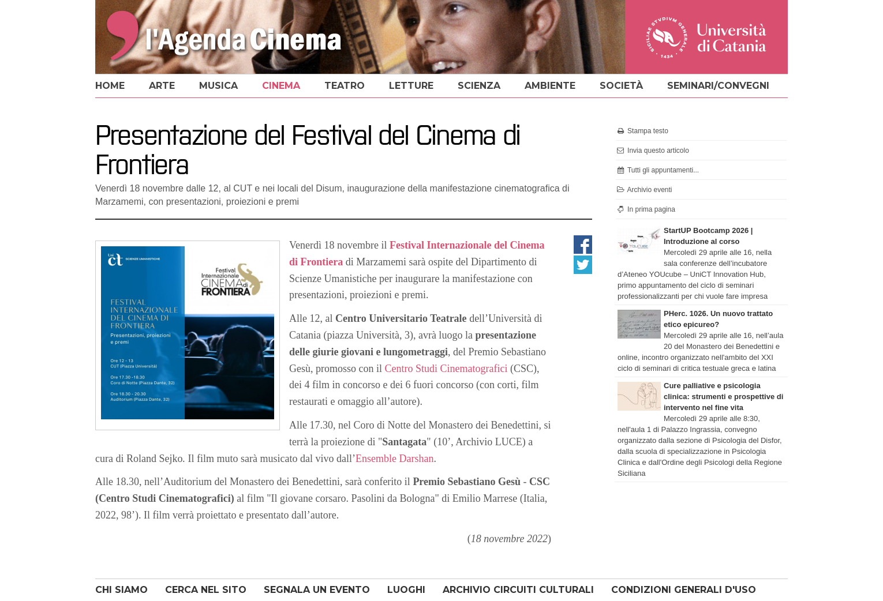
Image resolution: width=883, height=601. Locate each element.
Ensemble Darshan (394, 458)
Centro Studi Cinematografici (446, 368)
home (110, 85)
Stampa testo (642, 131)
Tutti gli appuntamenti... (657, 170)
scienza (479, 85)
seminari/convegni (718, 85)
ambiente (550, 85)
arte (162, 85)
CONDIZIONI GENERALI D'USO (683, 589)
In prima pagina (645, 209)
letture (411, 85)
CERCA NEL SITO (205, 589)
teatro (344, 85)
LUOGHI (406, 589)
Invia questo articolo (652, 151)
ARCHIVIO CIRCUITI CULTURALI (518, 589)
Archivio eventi (644, 190)
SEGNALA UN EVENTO (317, 589)
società (621, 85)
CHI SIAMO (121, 589)
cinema (281, 85)
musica (218, 85)
